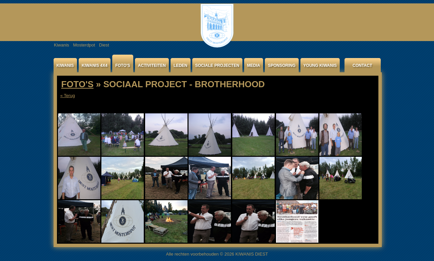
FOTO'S (122, 65)
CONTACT (362, 65)
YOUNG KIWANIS (320, 65)
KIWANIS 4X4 (94, 65)
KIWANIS (65, 65)
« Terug (67, 95)
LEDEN (181, 65)
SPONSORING (281, 65)
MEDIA (253, 65)
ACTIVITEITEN (152, 65)
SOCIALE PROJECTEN (217, 65)
